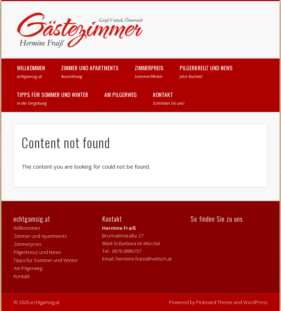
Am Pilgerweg (120, 94)
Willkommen (31, 71)
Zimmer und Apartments (90, 71)
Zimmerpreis (149, 71)
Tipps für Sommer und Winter (52, 98)
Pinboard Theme (214, 302)
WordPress (255, 302)
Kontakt (168, 98)
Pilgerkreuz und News (206, 71)
